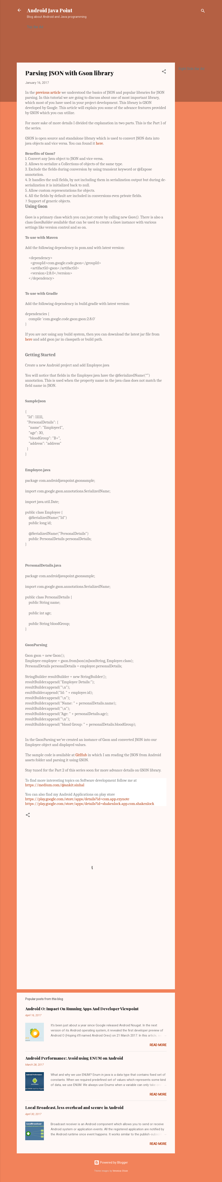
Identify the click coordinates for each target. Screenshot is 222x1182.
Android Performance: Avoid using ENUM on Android (74, 1058)
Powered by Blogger (111, 1162)
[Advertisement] (104, 43)
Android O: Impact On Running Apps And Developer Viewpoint (81, 1008)
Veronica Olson (120, 1170)
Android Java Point (49, 10)
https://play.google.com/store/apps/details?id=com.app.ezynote (77, 799)
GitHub (81, 755)
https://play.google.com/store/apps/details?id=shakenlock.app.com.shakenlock (89, 803)
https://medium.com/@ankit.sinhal (54, 785)
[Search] (202, 11)
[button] (163, 72)
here (99, 143)
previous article (48, 92)
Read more (158, 1045)
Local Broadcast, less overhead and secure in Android (74, 1107)
